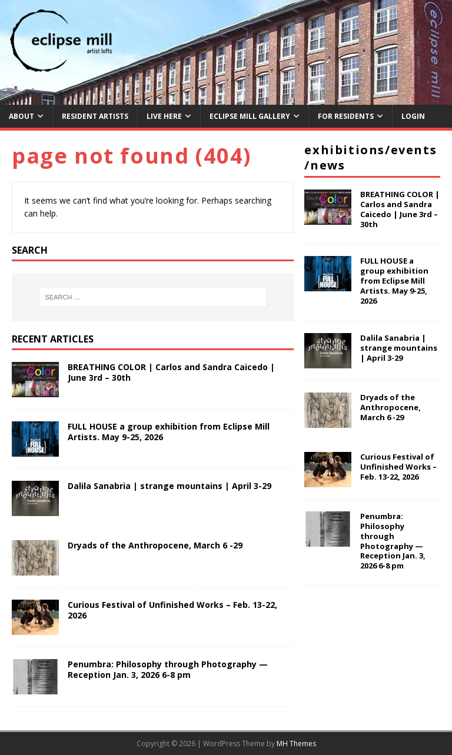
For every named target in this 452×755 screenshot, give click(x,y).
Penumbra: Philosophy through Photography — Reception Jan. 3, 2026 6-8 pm (168, 669)
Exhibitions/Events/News (370, 157)
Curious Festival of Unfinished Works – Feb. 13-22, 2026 (172, 610)
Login (413, 116)
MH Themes (296, 744)
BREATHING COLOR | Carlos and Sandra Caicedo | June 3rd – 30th (171, 372)
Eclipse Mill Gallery (250, 116)
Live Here (164, 116)
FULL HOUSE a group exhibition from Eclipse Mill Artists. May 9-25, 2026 (169, 432)
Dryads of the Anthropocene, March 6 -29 (155, 545)
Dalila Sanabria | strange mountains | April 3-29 (169, 485)
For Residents (346, 116)
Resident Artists (95, 116)
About (21, 116)
